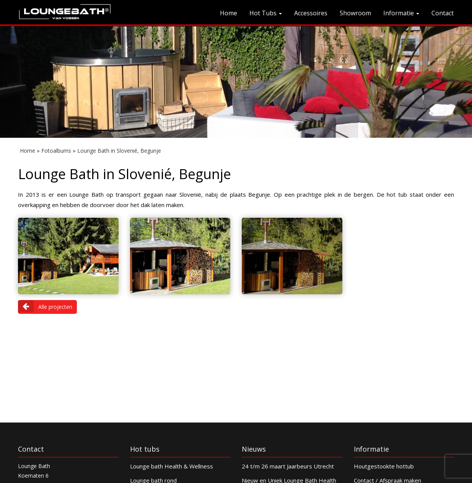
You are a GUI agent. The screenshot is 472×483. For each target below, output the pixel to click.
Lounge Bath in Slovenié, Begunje (119, 150)
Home (228, 13)
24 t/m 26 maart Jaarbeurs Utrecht (288, 466)
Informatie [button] (401, 13)
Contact (442, 13)
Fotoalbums (56, 150)
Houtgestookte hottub (384, 466)
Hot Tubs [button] (265, 13)
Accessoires (310, 13)
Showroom (355, 13)
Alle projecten (45, 306)
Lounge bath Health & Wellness (171, 466)
